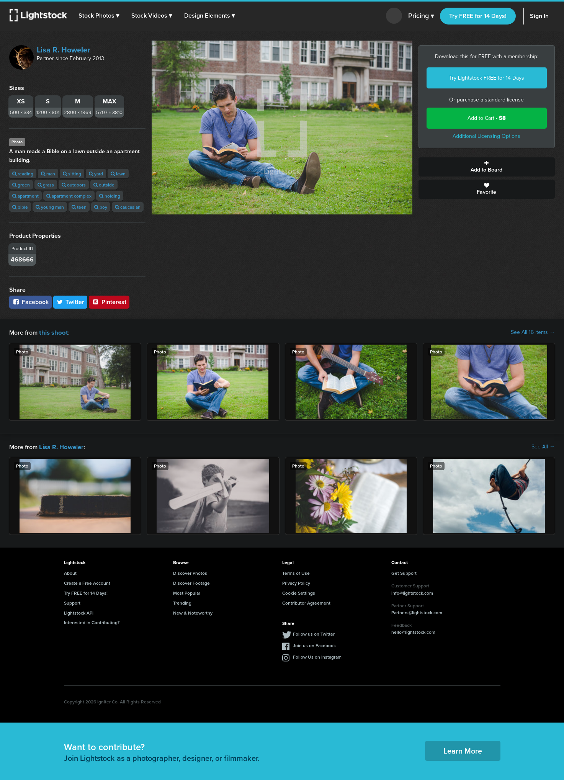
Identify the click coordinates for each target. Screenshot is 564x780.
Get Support (404, 572)
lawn (118, 173)
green (21, 185)
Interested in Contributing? (92, 621)
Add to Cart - (487, 118)
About (70, 572)
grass (46, 185)
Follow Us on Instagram (317, 656)
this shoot (52, 332)
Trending (182, 602)
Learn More (462, 749)
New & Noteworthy (193, 612)
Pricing (421, 16)
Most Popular (186, 592)
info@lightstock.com (412, 592)
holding (109, 196)
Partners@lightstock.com (416, 611)
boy (100, 207)
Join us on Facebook (314, 644)
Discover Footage (191, 582)
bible (20, 207)
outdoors (74, 185)
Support (72, 602)
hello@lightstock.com (413, 631)
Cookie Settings (298, 592)
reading (22, 173)
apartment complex (69, 196)
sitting (72, 173)
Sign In (539, 15)
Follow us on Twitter (314, 633)
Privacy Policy (296, 582)
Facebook (30, 302)
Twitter (70, 302)
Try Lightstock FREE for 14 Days (486, 78)
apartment (25, 196)
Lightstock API (78, 612)
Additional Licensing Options (486, 136)
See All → (543, 446)
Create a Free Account (87, 582)
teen (79, 207)
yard (96, 173)
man (48, 173)
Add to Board (487, 166)
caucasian (128, 207)
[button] (99, 16)
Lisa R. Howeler (63, 50)
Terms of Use (296, 572)
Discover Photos (190, 572)
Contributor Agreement (306, 602)
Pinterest (109, 302)
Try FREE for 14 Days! (478, 15)
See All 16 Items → (533, 332)
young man (50, 207)
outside (103, 185)
